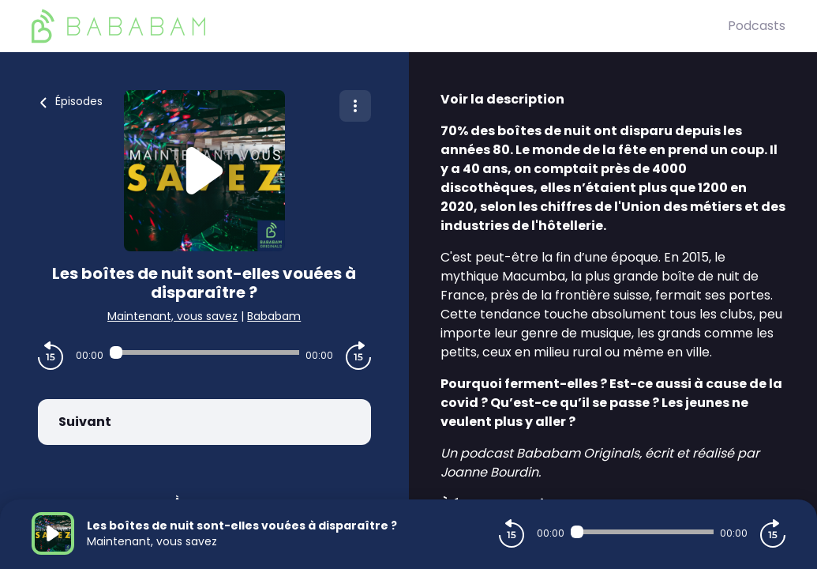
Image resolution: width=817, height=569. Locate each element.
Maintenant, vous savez (172, 316)
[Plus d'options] (355, 106)
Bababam (274, 316)
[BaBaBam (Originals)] (380, 26)
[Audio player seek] (204, 352)
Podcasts (756, 26)
